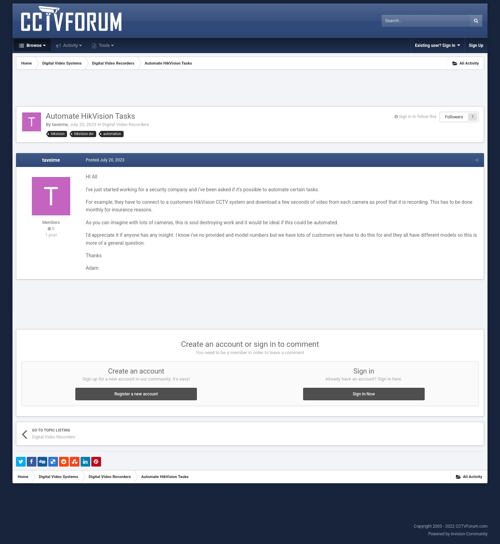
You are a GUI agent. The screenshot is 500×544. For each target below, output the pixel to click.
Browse (35, 45)
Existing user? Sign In (437, 45)
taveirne (60, 124)
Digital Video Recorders (125, 124)
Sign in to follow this (417, 116)
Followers (454, 117)
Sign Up (476, 45)
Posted (105, 160)
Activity (72, 45)
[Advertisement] (250, 88)
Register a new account (136, 394)
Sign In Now (364, 394)
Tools (106, 45)
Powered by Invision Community (458, 534)
